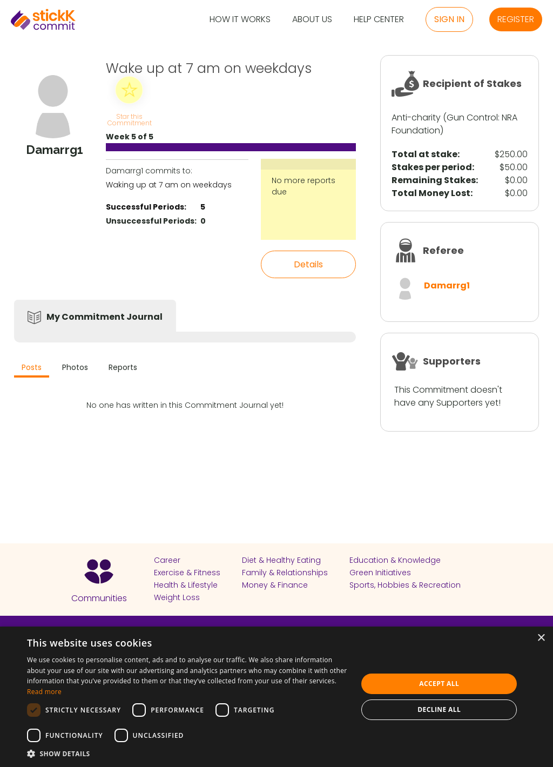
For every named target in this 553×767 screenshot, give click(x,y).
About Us (312, 19)
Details (308, 264)
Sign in (449, 19)
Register (515, 19)
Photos (75, 367)
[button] (187, 753)
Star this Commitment (129, 119)
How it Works (240, 19)
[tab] (31, 369)
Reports (123, 367)
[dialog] (276, 697)
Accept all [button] (439, 683)
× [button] (541, 638)
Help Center (379, 19)
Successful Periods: (146, 206)
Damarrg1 (447, 285)
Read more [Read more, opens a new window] (44, 691)
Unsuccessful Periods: (151, 221)
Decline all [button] (439, 709)
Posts (32, 367)
